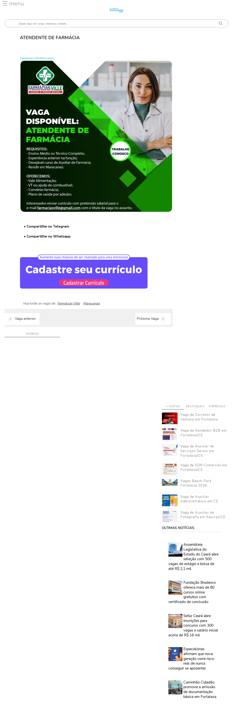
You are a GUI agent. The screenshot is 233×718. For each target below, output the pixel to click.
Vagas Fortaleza (49, 712)
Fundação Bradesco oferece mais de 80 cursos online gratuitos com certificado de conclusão (192, 282)
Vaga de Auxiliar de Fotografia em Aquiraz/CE (202, 204)
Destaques (195, 96)
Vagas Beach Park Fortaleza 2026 (196, 173)
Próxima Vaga (132, 300)
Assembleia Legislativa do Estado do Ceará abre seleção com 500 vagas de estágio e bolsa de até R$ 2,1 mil (193, 246)
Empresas (217, 96)
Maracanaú (95, 284)
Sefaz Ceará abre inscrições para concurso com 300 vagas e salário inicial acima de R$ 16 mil (193, 316)
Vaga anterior (25, 300)
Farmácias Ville (73, 284)
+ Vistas (173, 96)
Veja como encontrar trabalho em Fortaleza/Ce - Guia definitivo (192, 523)
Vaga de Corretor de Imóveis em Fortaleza (199, 107)
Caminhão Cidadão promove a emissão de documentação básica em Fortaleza (199, 379)
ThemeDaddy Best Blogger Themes (121, 712)
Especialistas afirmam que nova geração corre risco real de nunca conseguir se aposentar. (191, 349)
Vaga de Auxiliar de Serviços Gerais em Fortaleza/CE (197, 141)
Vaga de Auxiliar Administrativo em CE (199, 189)
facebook (29, 316)
